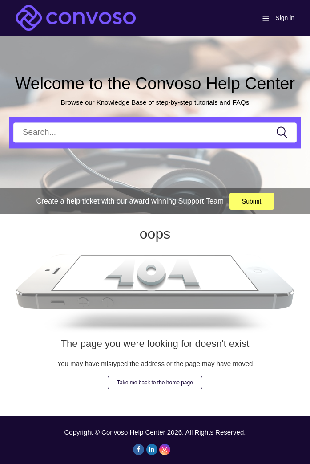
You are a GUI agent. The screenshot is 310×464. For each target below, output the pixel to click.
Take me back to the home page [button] (155, 382)
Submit (252, 201)
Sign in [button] (284, 17)
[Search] (155, 132)
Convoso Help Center (133, 432)
